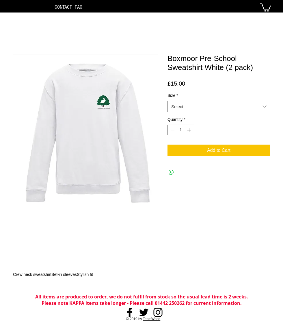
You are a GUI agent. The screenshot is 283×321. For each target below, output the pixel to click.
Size (172, 95)
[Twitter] (144, 312)
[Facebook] (130, 312)
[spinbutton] (181, 130)
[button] (265, 7)
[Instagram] (158, 312)
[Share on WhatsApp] (171, 172)
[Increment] (189, 130)
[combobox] (218, 106)
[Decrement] (172, 130)
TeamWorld (151, 319)
